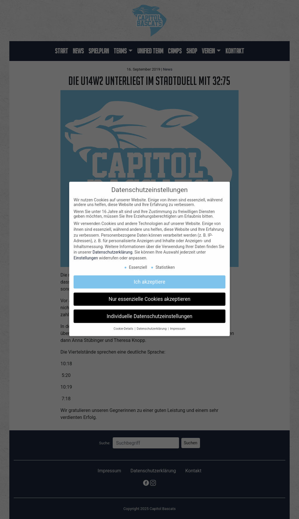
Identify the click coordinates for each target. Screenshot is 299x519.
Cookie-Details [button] (124, 325)
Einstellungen (86, 254)
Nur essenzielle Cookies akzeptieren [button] (149, 295)
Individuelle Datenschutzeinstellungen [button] (149, 312)
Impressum (177, 325)
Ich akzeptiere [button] (149, 278)
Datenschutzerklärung (112, 248)
